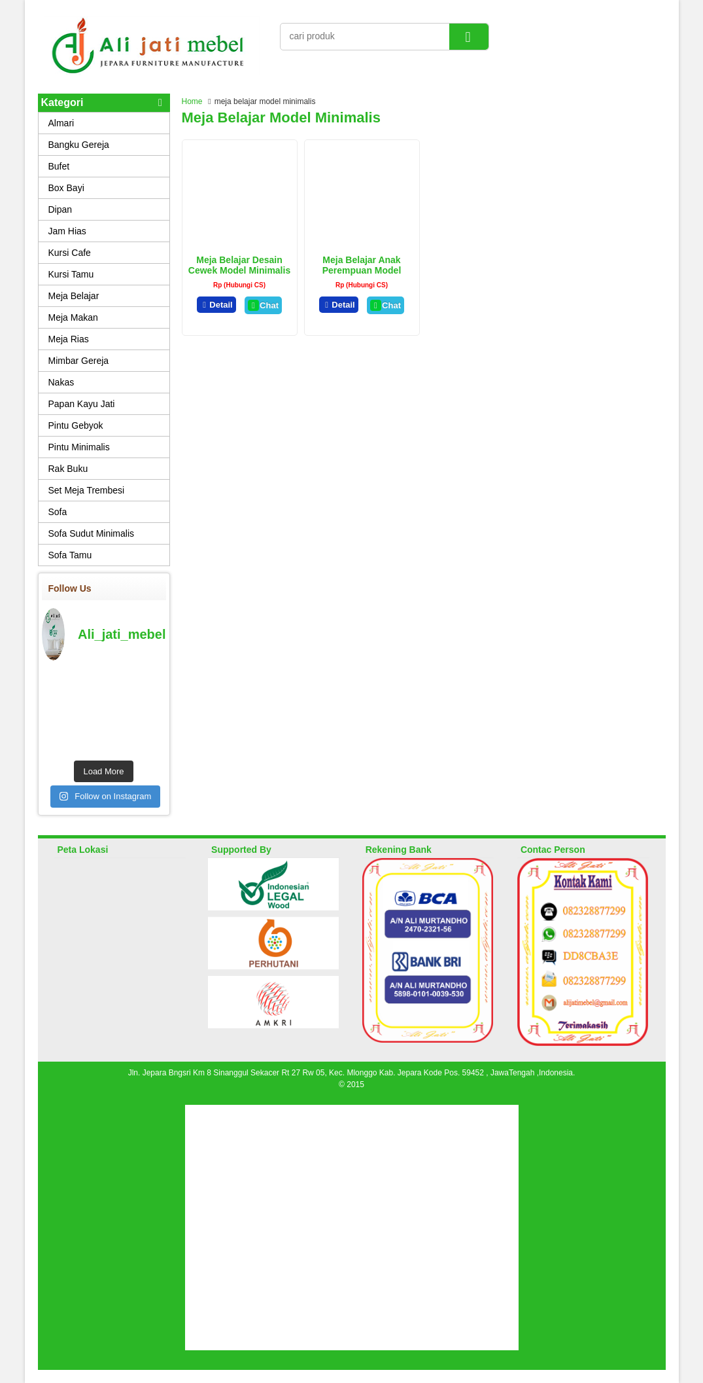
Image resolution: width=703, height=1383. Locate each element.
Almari (61, 123)
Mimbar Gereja (78, 360)
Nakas (61, 382)
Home (192, 101)
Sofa (57, 512)
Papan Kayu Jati (81, 404)
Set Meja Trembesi (86, 490)
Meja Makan (73, 317)
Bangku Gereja (78, 144)
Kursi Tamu (71, 274)
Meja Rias (68, 339)
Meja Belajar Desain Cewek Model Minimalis (239, 265)
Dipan (60, 209)
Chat (263, 305)
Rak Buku (68, 468)
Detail (216, 305)
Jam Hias (67, 231)
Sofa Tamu (70, 555)
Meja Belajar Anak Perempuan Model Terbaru (362, 270)
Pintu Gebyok (75, 425)
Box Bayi (66, 188)
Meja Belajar (73, 296)
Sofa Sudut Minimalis (91, 533)
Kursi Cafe (69, 252)
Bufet (59, 166)
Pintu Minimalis (79, 447)
